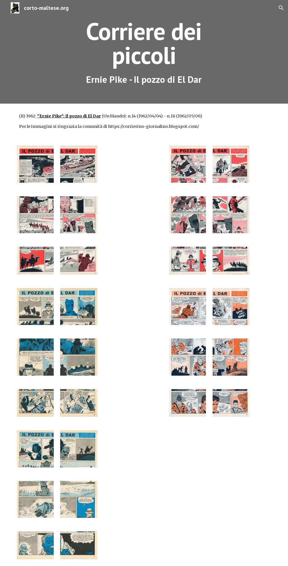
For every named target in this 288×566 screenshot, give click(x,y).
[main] (144, 52)
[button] (281, 8)
